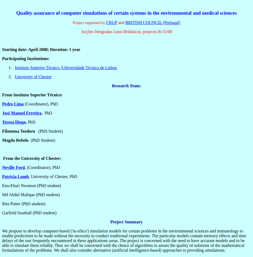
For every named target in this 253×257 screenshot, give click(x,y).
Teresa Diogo (14, 122)
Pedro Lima (13, 104)
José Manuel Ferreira (21, 113)
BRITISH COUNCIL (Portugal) (152, 22)
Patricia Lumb (15, 176)
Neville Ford (13, 167)
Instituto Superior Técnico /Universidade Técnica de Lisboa (66, 67)
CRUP (111, 22)
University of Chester (33, 76)
